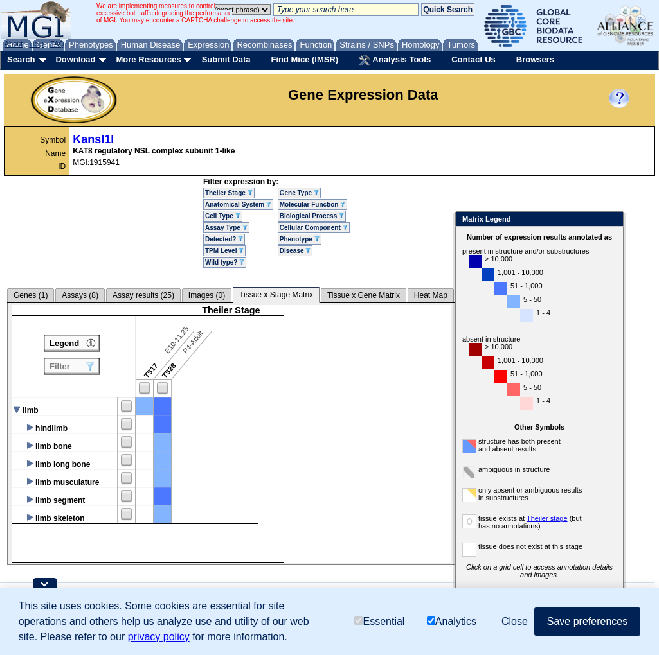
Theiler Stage (229, 193)
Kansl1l (93, 139)
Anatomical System (238, 204)
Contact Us (473, 59)
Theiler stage (547, 518)
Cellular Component (314, 227)
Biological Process (312, 216)
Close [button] (514, 621)
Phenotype (300, 239)
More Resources (148, 59)
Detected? (224, 239)
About (14, 44)
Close (611, 220)
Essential (379, 621)
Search (21, 59)
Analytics (451, 621)
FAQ (57, 44)
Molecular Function (312, 204)
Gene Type (299, 193)
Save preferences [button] (587, 621)
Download (75, 59)
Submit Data (226, 59)
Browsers (535, 59)
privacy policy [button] (159, 636)
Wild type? (224, 262)
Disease (295, 250)
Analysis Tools (395, 60)
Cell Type (222, 216)
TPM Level (224, 250)
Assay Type (226, 227)
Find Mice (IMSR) (304, 59)
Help (36, 44)
